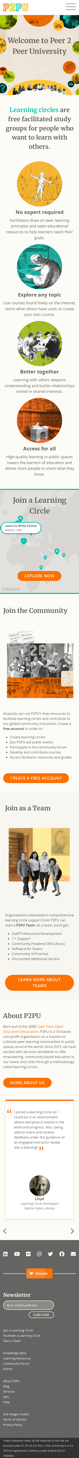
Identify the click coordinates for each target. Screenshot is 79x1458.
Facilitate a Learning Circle (21, 1336)
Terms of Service (14, 1419)
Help (6, 1402)
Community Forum (16, 1364)
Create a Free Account (36, 778)
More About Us (27, 1082)
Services (9, 1391)
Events (7, 1369)
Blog (6, 1386)
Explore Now (39, 576)
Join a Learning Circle (18, 1330)
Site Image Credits (16, 1414)
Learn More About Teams (39, 982)
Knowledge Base (14, 1353)
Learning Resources (17, 1358)
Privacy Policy (12, 1425)
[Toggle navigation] (71, 7)
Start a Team (12, 1341)
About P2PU (11, 1381)
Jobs (6, 1397)
